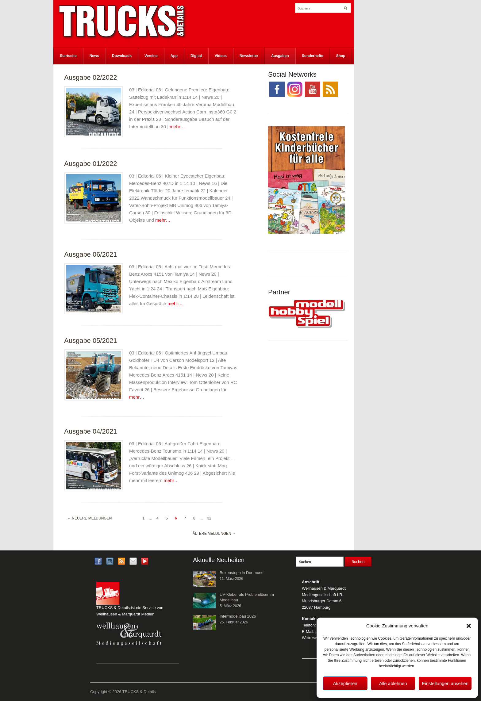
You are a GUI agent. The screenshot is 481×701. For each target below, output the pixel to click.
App (174, 56)
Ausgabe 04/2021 (90, 431)
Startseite (68, 56)
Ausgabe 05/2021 (90, 340)
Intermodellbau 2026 (238, 616)
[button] (469, 626)
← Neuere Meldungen (89, 518)
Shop (340, 56)
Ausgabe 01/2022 (90, 163)
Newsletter (249, 56)
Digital (196, 56)
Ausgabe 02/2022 (90, 77)
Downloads (122, 56)
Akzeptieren (345, 683)
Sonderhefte (312, 56)
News (94, 56)
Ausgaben (280, 56)
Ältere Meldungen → (214, 533)
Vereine (151, 56)
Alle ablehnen (393, 683)
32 (209, 518)
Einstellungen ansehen (445, 683)
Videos (221, 56)
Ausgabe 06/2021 (90, 254)
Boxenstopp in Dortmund (242, 572)
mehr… (177, 126)
